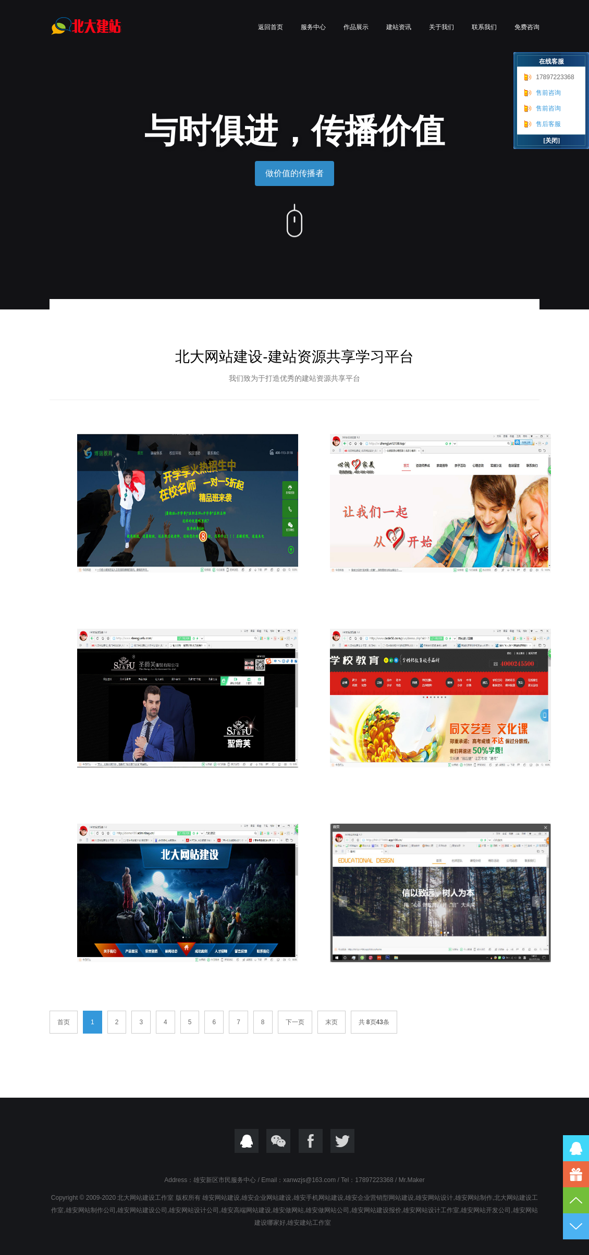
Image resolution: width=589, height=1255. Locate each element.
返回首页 (270, 27)
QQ (247, 1141)
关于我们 (441, 27)
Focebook (311, 1141)
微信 (278, 1141)
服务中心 (313, 27)
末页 (331, 1022)
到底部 (576, 1226)
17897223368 (555, 77)
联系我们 (484, 27)
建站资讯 (398, 27)
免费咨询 (526, 27)
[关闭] (551, 140)
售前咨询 (548, 92)
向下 (294, 219)
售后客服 (548, 124)
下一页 (295, 1022)
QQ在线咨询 (576, 1148)
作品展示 (356, 27)
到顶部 (576, 1200)
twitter (342, 1141)
